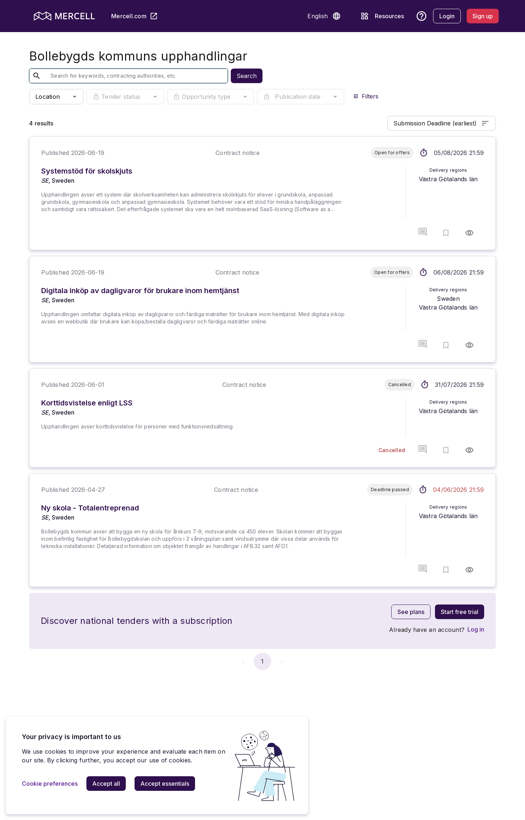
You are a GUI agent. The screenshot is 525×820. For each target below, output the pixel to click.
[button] (336, 16)
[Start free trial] (459, 612)
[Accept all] (106, 783)
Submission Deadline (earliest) (441, 123)
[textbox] (122, 76)
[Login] (447, 16)
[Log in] (475, 629)
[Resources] (380, 16)
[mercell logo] (64, 16)
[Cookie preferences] (50, 783)
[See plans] (411, 612)
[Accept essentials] (165, 783)
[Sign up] (483, 16)
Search (247, 75)
